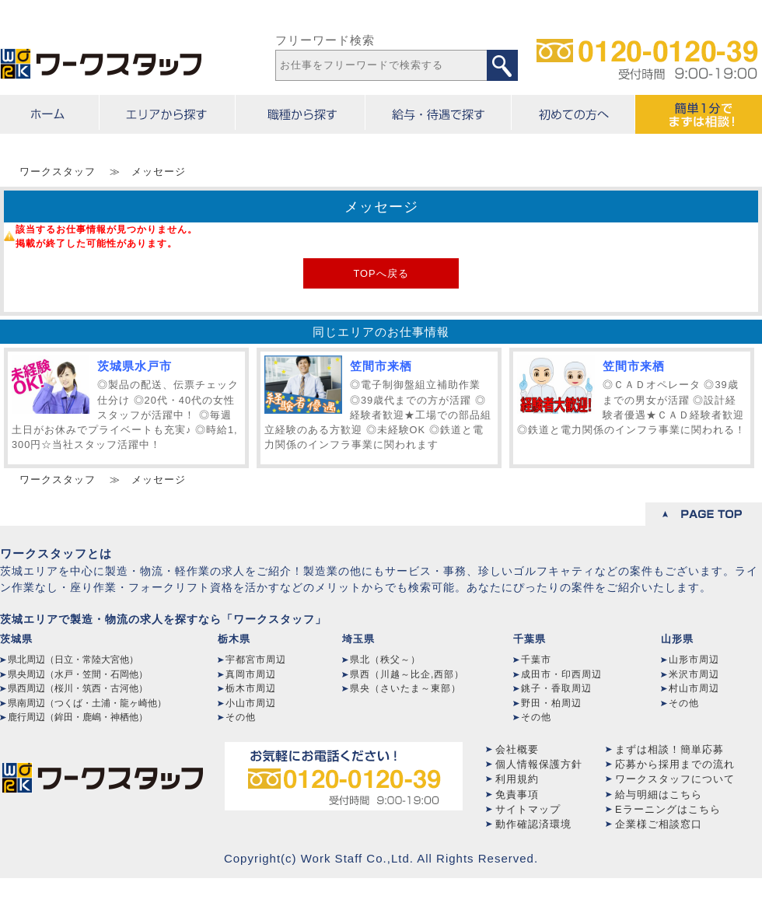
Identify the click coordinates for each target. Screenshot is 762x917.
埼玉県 (358, 639)
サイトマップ (528, 809)
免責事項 (517, 794)
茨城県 (16, 639)
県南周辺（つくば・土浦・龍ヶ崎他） (87, 703)
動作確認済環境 (533, 824)
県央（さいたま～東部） (405, 688)
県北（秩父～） (385, 659)
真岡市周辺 (250, 674)
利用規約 (517, 779)
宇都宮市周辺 (255, 659)
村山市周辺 (694, 688)
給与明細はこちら (658, 794)
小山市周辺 (250, 703)
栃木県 (234, 639)
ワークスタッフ (57, 171)
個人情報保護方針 (538, 764)
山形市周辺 (694, 659)
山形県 (677, 639)
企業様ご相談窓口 (658, 824)
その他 (240, 717)
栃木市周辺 (250, 688)
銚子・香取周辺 (556, 688)
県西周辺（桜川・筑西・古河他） (78, 688)
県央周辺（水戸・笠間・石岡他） (78, 674)
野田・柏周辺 (551, 703)
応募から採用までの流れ (675, 764)
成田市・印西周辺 (561, 674)
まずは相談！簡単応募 (669, 749)
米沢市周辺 (694, 674)
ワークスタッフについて (675, 779)
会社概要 (517, 749)
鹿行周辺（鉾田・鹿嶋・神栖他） (78, 717)
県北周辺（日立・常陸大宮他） (73, 659)
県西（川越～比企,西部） (407, 674)
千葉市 (536, 659)
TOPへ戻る (380, 273)
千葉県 (529, 639)
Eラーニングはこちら (668, 809)
